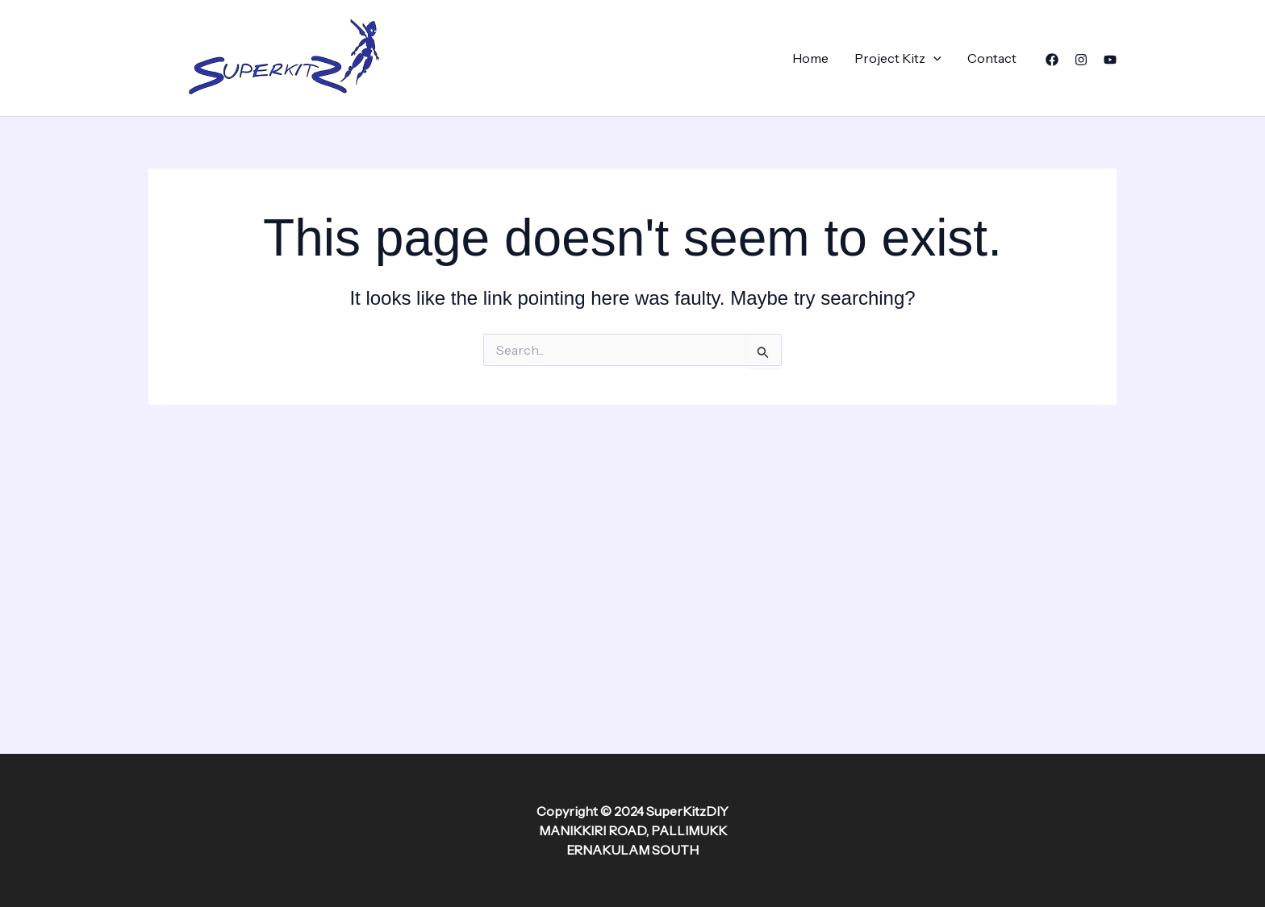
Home (810, 58)
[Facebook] (1052, 59)
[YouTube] (1110, 59)
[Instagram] (1081, 59)
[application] (933, 58)
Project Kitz (897, 58)
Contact (992, 58)
